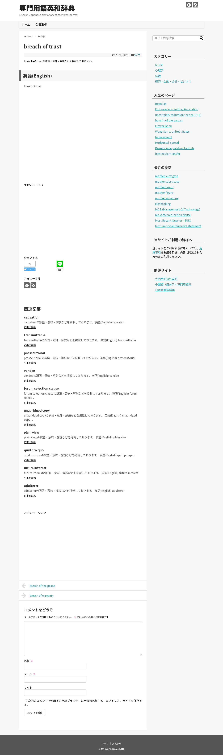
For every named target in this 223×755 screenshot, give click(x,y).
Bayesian (160, 103)
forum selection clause (41, 388)
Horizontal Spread (167, 142)
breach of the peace (38, 585)
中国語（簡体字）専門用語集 (173, 284)
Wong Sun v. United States (172, 131)
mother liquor (164, 187)
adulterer (31, 485)
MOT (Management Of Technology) (177, 209)
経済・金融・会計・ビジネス (173, 81)
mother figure (164, 192)
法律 (137, 55)
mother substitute (167, 181)
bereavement (163, 137)
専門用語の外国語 (166, 279)
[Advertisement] (83, 138)
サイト (28, 687)
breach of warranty (38, 595)
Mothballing (163, 204)
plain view (31, 432)
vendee (29, 370)
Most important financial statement (178, 226)
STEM (159, 65)
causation (31, 317)
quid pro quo (34, 450)
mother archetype (166, 198)
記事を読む (30, 327)
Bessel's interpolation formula (174, 148)
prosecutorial (34, 352)
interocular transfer (167, 154)
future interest (35, 468)
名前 (28, 661)
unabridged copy (37, 410)
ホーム (26, 24)
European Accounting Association (176, 109)
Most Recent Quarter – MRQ (173, 220)
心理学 (159, 70)
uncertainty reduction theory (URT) (178, 115)
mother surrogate (166, 176)
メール (30, 674)
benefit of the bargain (169, 120)
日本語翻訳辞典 (165, 290)
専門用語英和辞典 (47, 8)
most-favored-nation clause (173, 215)
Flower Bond (163, 126)
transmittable (34, 335)
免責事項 (41, 24)
